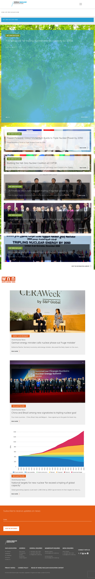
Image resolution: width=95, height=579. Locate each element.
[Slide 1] (9, 117)
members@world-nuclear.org (52, 553)
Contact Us (7, 559)
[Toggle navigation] (80, 4)
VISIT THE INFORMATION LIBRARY (80, 266)
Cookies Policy (26, 568)
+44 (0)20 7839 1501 (35, 553)
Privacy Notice (10, 568)
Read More (84, 117)
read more (15, 351)
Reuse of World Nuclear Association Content (53, 568)
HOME (2, 12)
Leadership (7, 553)
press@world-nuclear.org (69, 554)
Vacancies (7, 557)
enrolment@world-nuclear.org (52, 557)
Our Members (8, 555)
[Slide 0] (6, 117)
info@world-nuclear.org (36, 554)
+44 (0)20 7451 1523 (68, 553)
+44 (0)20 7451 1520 (35, 551)
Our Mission (8, 551)
